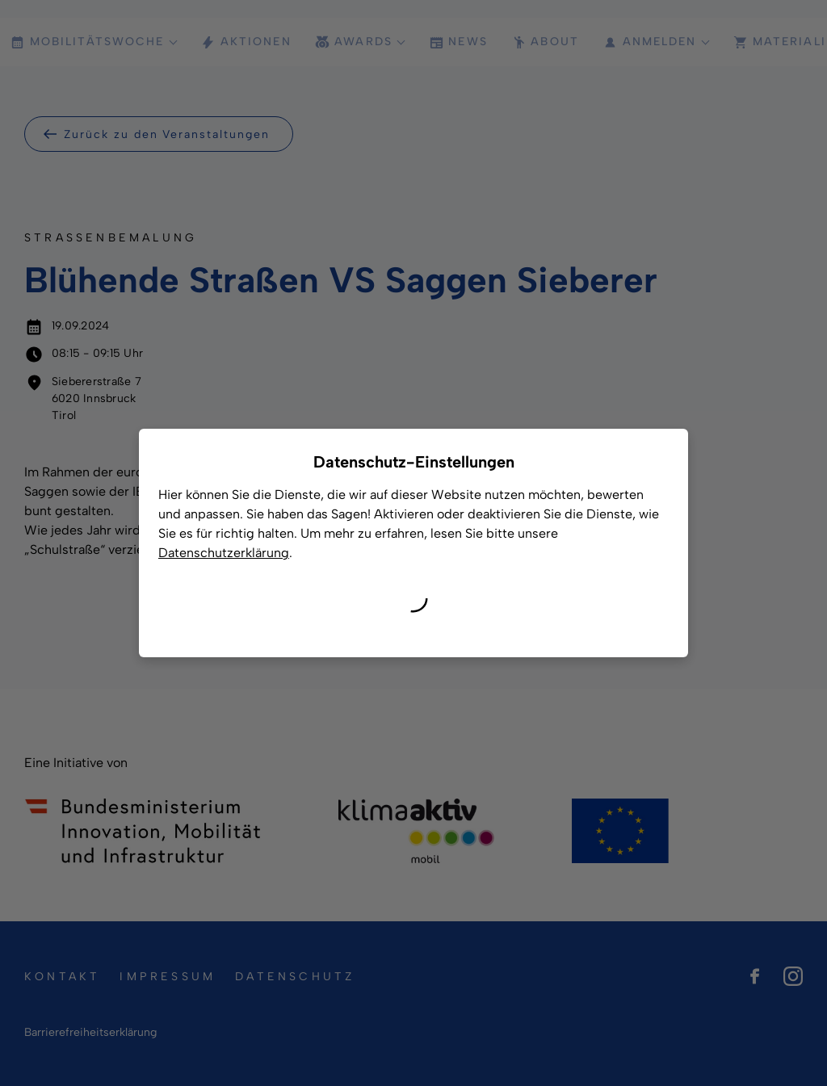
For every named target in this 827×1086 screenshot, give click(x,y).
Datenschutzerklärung (223, 552)
